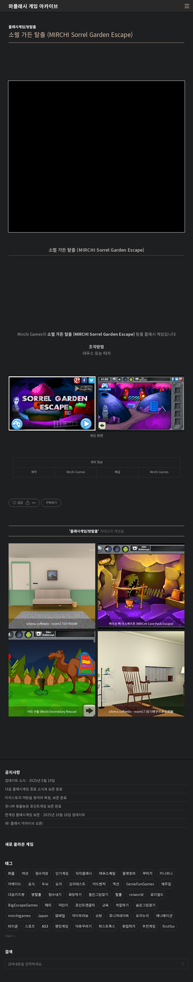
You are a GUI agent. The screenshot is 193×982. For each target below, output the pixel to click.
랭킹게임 (61, 926)
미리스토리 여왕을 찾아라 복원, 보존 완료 (36, 797)
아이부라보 (80, 915)
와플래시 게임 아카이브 (33, 6)
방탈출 (36, 894)
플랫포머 (129, 873)
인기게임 (62, 873)
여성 (25, 873)
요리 (58, 883)
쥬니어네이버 (119, 915)
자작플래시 (84, 873)
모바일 (60, 915)
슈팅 (98, 915)
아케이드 (14, 883)
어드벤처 (99, 883)
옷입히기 (128, 926)
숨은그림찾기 (145, 905)
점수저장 (41, 873)
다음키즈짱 (16, 894)
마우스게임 (107, 873)
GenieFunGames (140, 883)
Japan (43, 915)
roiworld (136, 894)
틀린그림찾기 (98, 894)
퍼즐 (11, 873)
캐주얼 (166, 883)
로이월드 (157, 894)
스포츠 (30, 926)
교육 (105, 905)
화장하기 (75, 894)
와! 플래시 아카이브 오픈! (24, 823)
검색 (183, 964)
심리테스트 (77, 883)
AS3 (45, 926)
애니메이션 (164, 915)
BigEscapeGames (23, 905)
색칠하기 (122, 905)
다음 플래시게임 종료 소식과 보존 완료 (33, 788)
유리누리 (142, 915)
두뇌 (45, 883)
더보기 (9, 936)
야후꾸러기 (83, 926)
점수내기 (54, 894)
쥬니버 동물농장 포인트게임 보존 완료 (33, 806)
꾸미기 (147, 873)
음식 (31, 883)
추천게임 (148, 926)
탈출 (118, 894)
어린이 (63, 905)
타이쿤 (13, 926)
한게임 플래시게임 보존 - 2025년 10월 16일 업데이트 (45, 814)
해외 (48, 905)
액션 (116, 883)
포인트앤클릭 (85, 905)
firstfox (169, 926)
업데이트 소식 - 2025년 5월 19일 (30, 780)
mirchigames (19, 915)
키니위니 (166, 873)
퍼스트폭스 (107, 926)
